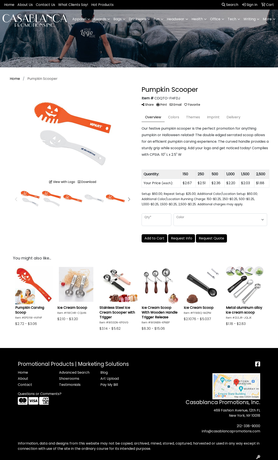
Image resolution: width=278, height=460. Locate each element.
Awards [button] (99, 19)
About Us (25, 4)
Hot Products (102, 4)
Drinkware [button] (137, 19)
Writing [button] (249, 19)
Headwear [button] (175, 19)
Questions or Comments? (39, 393)
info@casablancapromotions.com (231, 431)
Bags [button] (117, 19)
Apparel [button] (79, 19)
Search (230, 4)
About (23, 378)
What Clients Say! (73, 4)
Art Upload (109, 378)
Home (9, 4)
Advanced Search (74, 372)
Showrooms (69, 378)
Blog (104, 372)
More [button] (267, 19)
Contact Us (45, 4)
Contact (25, 384)
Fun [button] (157, 19)
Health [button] (197, 19)
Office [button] (215, 19)
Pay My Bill (109, 384)
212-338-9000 (248, 425)
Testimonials (70, 384)
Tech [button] (232, 19)
